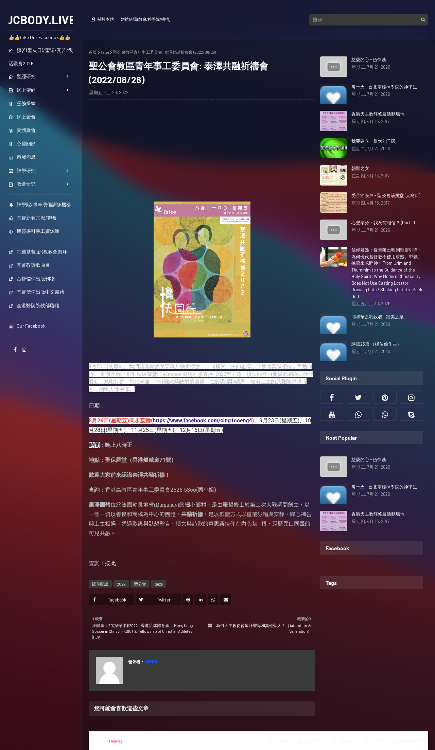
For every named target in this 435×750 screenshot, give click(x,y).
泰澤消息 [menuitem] (22, 157)
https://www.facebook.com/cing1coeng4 (202, 420)
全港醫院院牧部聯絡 (33, 305)
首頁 (93, 52)
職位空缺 (345, 741)
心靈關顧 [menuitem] (22, 143)
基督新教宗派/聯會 (32, 218)
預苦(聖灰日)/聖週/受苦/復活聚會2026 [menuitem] (40, 56)
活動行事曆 (311, 741)
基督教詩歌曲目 (29, 265)
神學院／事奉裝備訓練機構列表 (396, 741)
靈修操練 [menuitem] (22, 103)
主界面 (278, 741)
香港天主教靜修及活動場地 (377, 114)
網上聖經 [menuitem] (22, 90)
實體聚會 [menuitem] (22, 130)
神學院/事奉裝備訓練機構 (39, 204)
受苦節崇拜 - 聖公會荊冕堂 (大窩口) (385, 195)
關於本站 (102, 19)
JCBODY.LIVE (41, 19)
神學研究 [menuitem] (22, 170)
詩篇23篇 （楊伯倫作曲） (376, 344)
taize (105, 52)
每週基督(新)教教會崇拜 (37, 252)
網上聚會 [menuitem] (22, 117)
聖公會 (140, 583)
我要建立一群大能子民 (373, 141)
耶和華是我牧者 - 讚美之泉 (377, 316)
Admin (150, 661)
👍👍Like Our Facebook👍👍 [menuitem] (39, 37)
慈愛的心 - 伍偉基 (368, 59)
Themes (115, 740)
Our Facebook (27, 326)
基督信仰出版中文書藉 (36, 292)
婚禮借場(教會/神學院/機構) (146, 19)
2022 (121, 583)
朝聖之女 (360, 168)
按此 (110, 563)
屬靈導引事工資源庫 (33, 231)
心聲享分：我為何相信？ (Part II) (383, 222)
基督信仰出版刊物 (31, 278)
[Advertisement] (202, 154)
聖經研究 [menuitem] (22, 76)
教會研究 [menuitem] (22, 184)
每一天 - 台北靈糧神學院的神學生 (384, 86)
